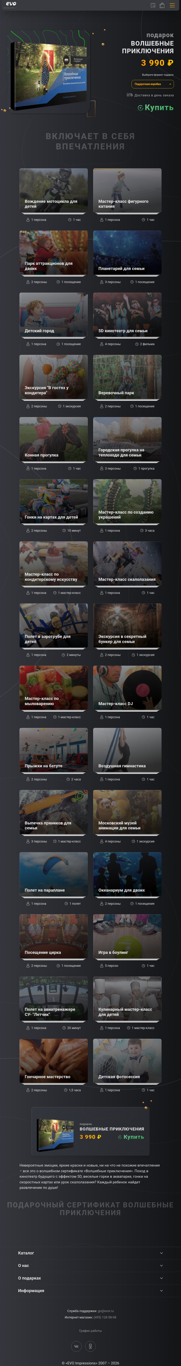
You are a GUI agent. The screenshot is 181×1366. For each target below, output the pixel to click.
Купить (158, 107)
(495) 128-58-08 (105, 1317)
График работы (90, 1331)
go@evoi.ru (106, 1311)
